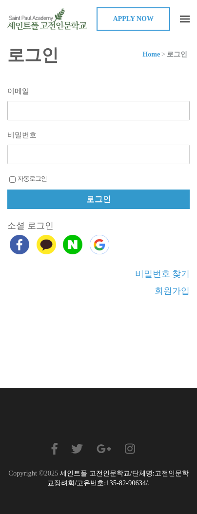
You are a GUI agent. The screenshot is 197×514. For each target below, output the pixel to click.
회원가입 (172, 291)
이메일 (18, 91)
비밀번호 (22, 135)
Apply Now (133, 18)
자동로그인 (28, 179)
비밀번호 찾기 (162, 274)
